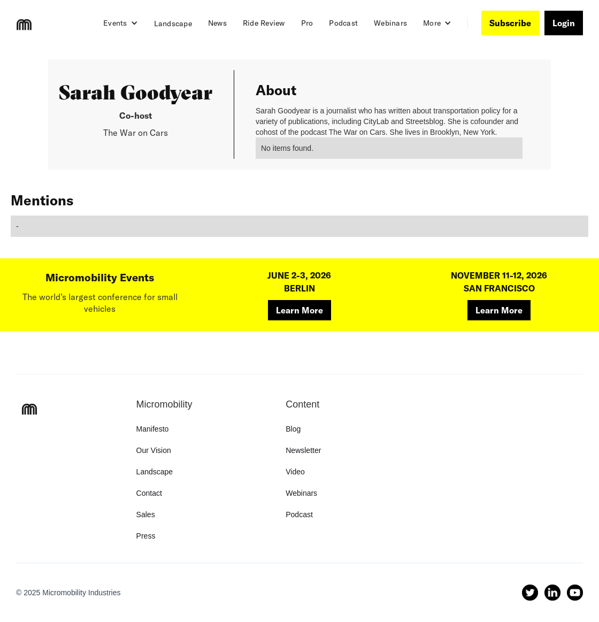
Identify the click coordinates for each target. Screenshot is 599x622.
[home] (24, 24)
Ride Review (264, 23)
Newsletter (303, 450)
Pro (307, 23)
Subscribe (510, 23)
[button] (120, 23)
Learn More (299, 310)
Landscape (173, 23)
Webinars (390, 23)
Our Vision (153, 450)
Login (563, 23)
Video (295, 471)
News (217, 23)
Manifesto (152, 429)
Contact (149, 493)
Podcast (343, 23)
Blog (293, 429)
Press (146, 536)
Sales (145, 514)
